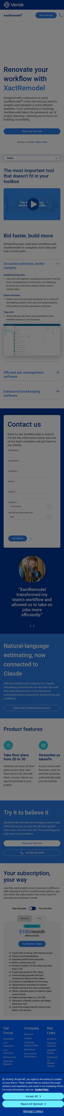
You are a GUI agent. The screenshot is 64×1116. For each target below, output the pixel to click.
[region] (32, 1094)
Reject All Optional (32, 1104)
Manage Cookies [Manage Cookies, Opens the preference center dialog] (33, 1111)
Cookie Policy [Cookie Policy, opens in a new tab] (42, 1089)
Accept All (32, 1096)
